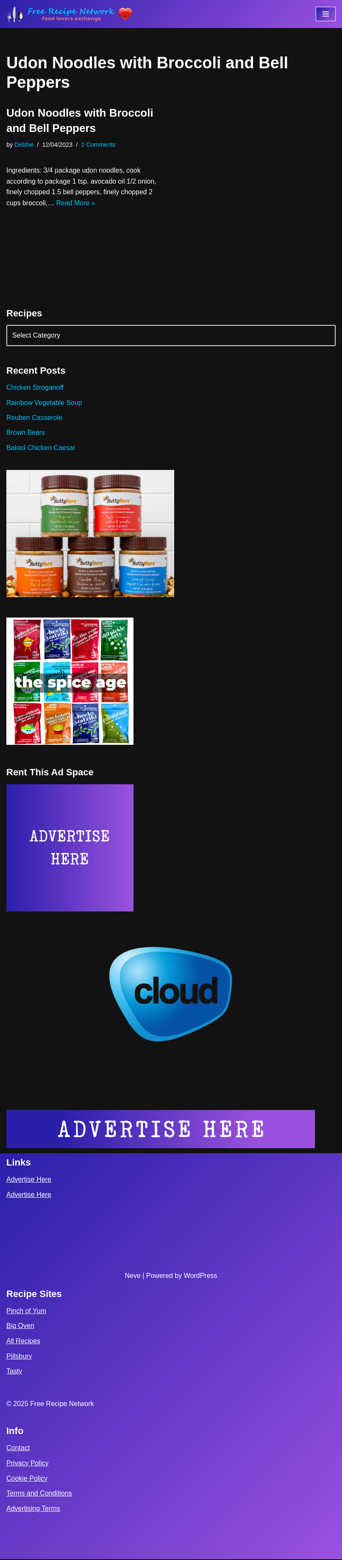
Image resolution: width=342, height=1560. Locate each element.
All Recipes (23, 1341)
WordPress (200, 1276)
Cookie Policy (26, 1479)
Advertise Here (28, 1180)
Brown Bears (25, 433)
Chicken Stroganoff (35, 387)
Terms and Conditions (39, 1494)
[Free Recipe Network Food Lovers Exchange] (69, 14)
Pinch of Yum (26, 1311)
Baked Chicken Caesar (41, 448)
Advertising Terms (33, 1509)
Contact (18, 1449)
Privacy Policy (27, 1464)
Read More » (76, 203)
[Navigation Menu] (326, 14)
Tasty (14, 1372)
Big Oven (20, 1327)
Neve (132, 1276)
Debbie (24, 144)
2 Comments (98, 144)
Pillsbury (19, 1357)
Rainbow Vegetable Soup (44, 402)
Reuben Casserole (34, 418)
